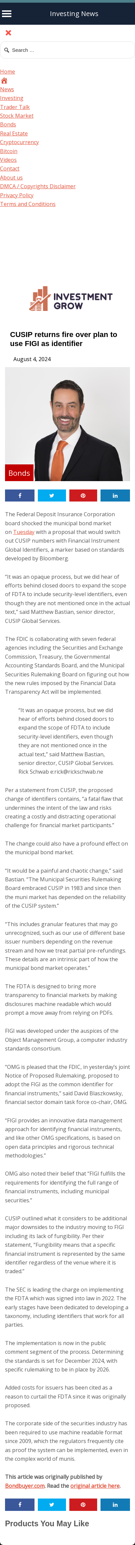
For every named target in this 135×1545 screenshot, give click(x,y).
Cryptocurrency (19, 142)
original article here (95, 1485)
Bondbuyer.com (25, 1485)
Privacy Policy (16, 195)
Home (7, 71)
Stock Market (16, 115)
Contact (9, 168)
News (7, 89)
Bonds (8, 124)
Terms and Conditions (28, 204)
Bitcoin (8, 151)
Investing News (74, 13)
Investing (11, 98)
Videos (8, 159)
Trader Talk (15, 107)
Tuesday (24, 532)
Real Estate (14, 133)
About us (11, 177)
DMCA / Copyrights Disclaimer (38, 186)
